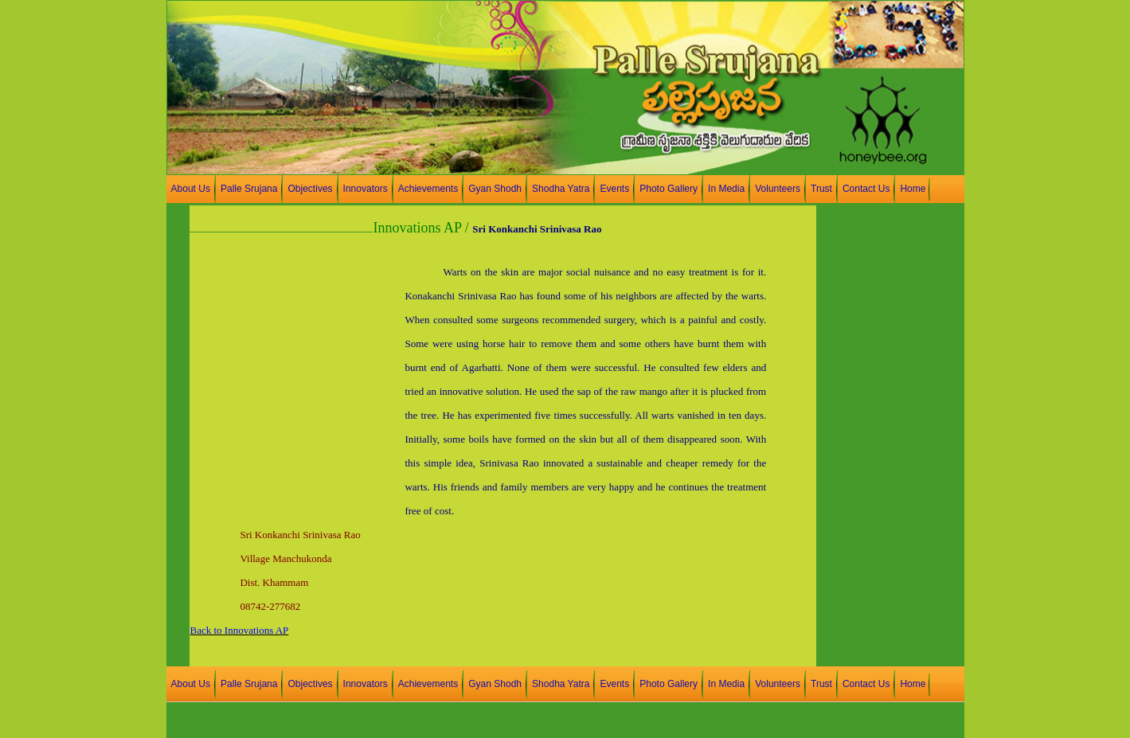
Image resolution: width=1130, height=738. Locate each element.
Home (912, 188)
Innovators (365, 188)
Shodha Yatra (560, 188)
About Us (190, 188)
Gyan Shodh (495, 188)
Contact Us (866, 188)
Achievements (428, 188)
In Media (726, 188)
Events (614, 188)
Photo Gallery (668, 188)
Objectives (309, 188)
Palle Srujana (249, 188)
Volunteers (777, 188)
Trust (821, 188)
